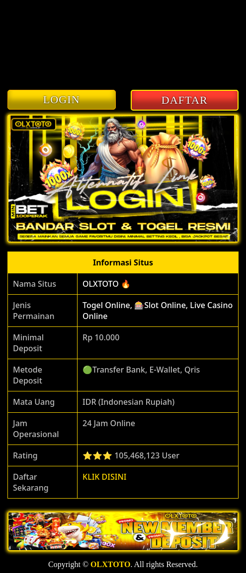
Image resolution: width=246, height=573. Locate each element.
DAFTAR (185, 100)
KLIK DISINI (104, 476)
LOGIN (61, 99)
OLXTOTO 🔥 (106, 283)
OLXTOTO (110, 564)
